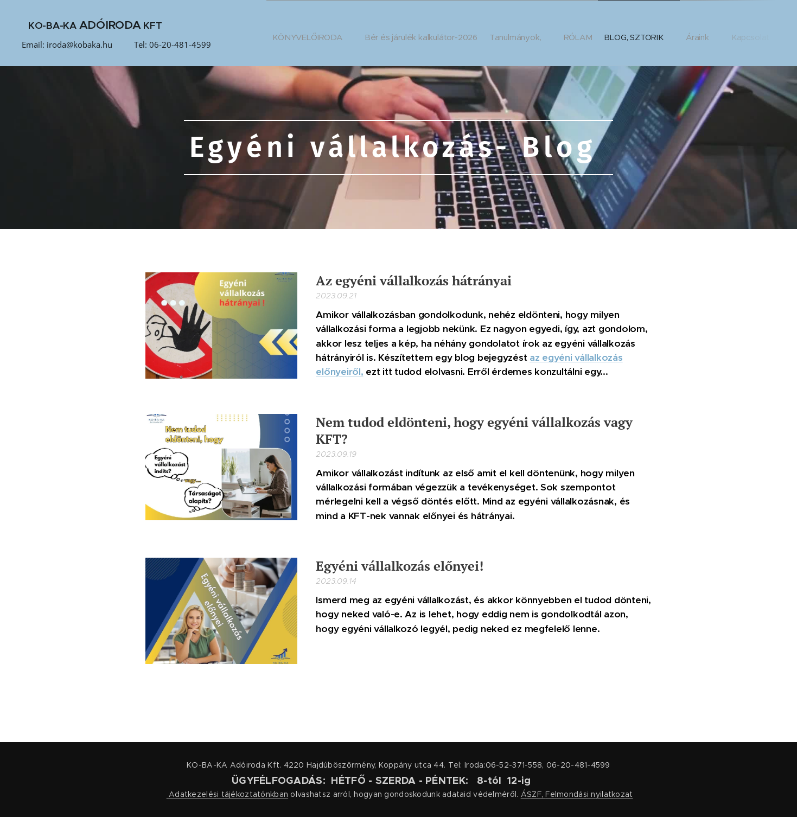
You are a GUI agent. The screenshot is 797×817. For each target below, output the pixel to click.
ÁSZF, (532, 794)
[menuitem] (293, 33)
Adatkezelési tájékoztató (216, 794)
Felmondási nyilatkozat (589, 794)
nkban (277, 794)
